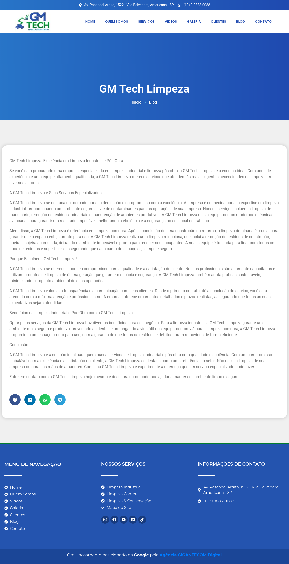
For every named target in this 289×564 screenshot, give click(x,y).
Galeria (194, 21)
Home (90, 21)
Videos (171, 21)
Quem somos (116, 21)
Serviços (146, 21)
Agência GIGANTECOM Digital (191, 555)
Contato (263, 21)
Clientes (218, 21)
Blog (240, 21)
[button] (15, 399)
